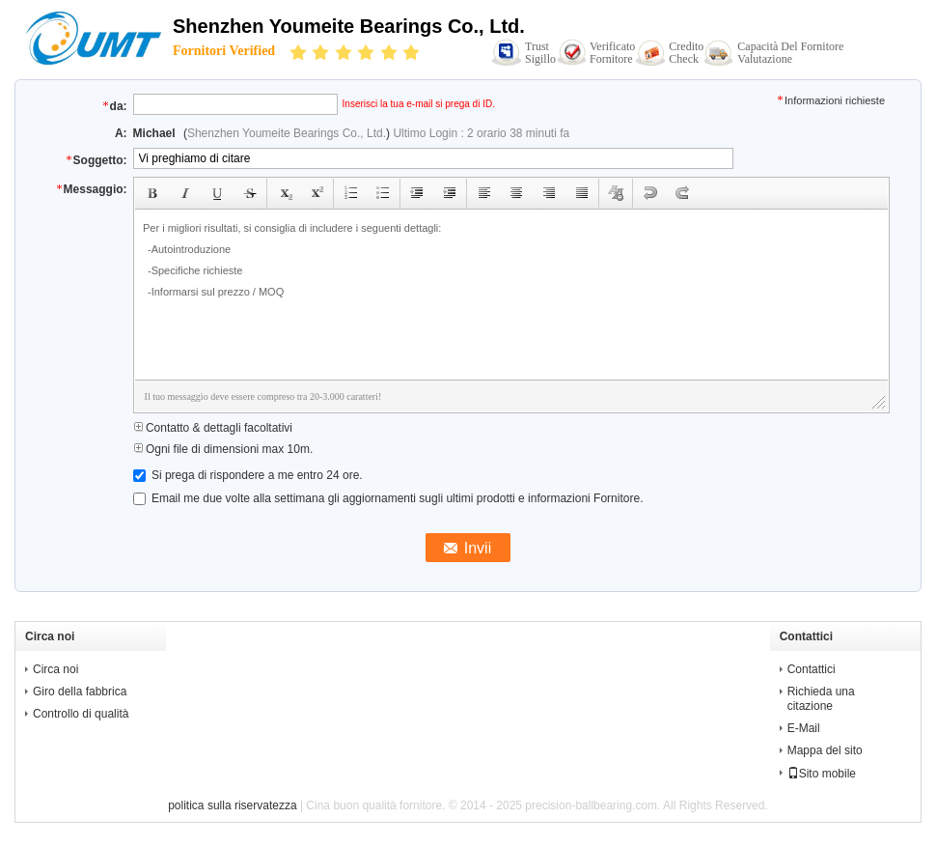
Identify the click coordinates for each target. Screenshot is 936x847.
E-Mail (803, 728)
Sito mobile (821, 773)
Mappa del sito (825, 750)
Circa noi (55, 669)
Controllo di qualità (80, 713)
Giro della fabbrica (79, 691)
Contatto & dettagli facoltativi (212, 428)
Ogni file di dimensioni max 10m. (223, 449)
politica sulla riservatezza (232, 805)
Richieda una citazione (821, 699)
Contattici (811, 669)
